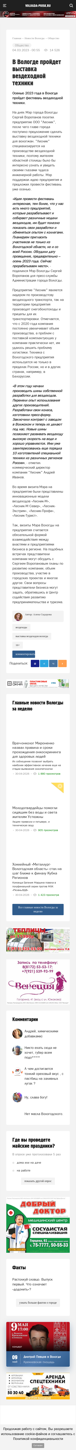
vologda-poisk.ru (38, 6)
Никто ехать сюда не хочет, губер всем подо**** (41, 1053)
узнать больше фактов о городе (38, 1302)
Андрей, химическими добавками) (41, 1033)
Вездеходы (21, 627)
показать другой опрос (37, 1181)
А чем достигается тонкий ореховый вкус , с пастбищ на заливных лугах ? (44, 1076)
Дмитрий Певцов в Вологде (42, 1356)
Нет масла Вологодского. (44, 1114)
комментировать (25, 654)
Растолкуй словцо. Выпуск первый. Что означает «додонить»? (32, 1284)
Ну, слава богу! (36, 1097)
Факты (19, 1268)
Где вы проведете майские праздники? (33, 1143)
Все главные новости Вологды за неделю (38, 909)
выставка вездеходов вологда (32, 636)
